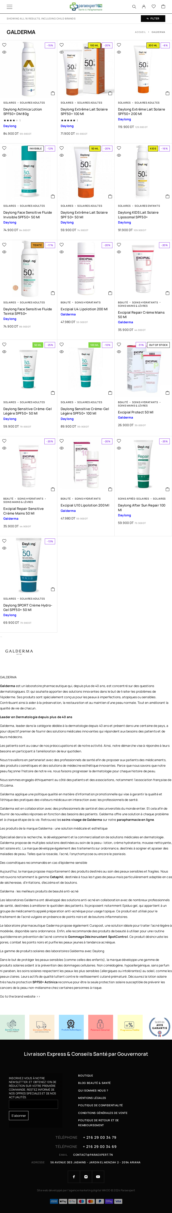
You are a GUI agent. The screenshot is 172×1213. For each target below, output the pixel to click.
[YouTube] (98, 1177)
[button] (53, 93)
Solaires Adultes (32, 102)
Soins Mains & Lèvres (133, 305)
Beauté (66, 302)
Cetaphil (56, 877)
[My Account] (144, 7)
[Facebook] (74, 1177)
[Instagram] (86, 1177)
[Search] (134, 7)
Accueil (140, 32)
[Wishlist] (154, 6)
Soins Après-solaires (133, 498)
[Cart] (163, 6)
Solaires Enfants (147, 205)
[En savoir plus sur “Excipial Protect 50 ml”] (167, 393)
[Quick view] (13, 52)
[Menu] (9, 6)
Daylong (98, 951)
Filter (153, 18)
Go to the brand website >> (20, 996)
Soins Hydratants (88, 302)
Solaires (9, 102)
